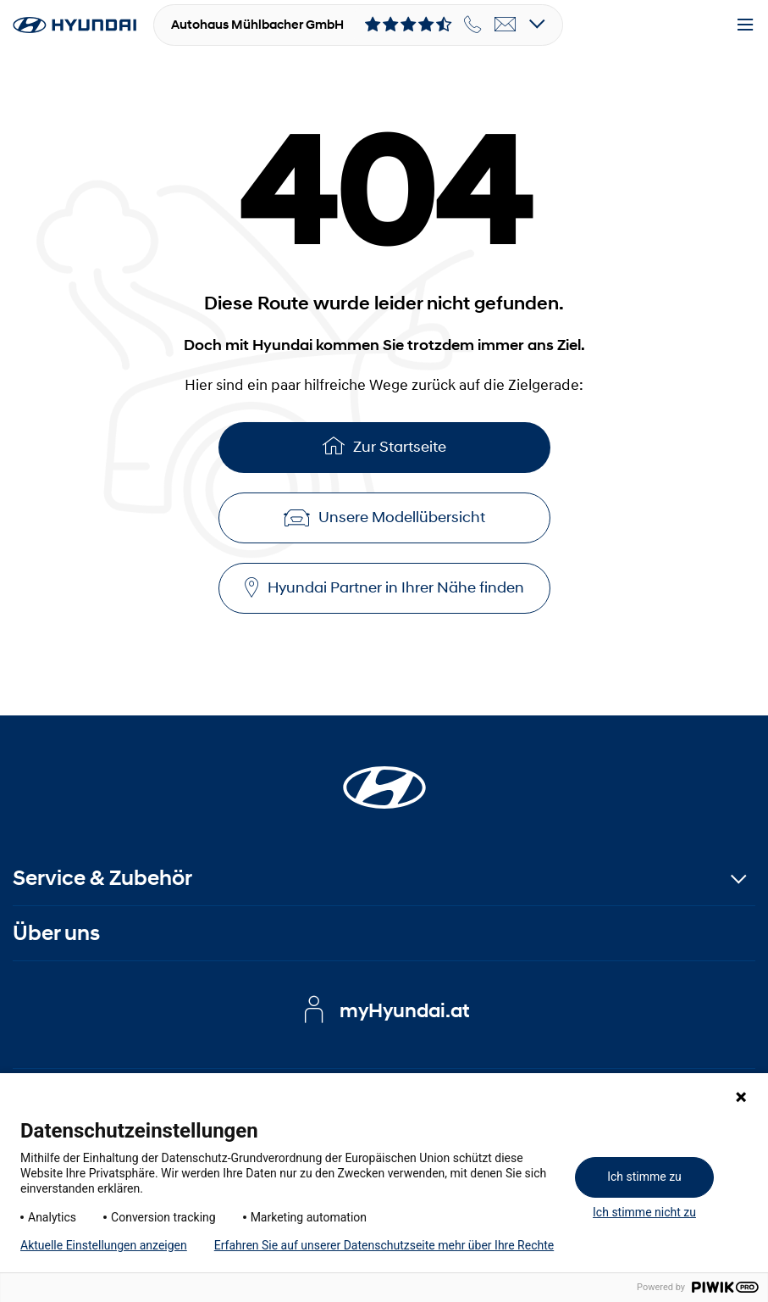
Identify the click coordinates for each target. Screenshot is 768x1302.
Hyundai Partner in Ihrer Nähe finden (384, 587)
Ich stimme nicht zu (644, 1212)
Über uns (56, 933)
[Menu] (745, 25)
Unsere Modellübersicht (384, 517)
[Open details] (537, 25)
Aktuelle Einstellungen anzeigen (103, 1245)
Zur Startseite (384, 445)
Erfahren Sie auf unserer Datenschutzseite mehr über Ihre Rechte (384, 1245)
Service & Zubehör (102, 878)
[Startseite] (384, 777)
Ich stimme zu (644, 1176)
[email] (506, 24)
